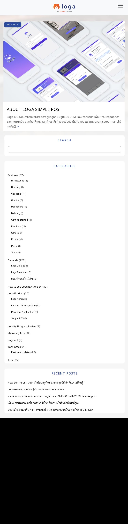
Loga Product (16, 293)
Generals (13, 260)
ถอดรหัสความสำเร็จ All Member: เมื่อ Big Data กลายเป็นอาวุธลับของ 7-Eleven (50, 409)
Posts (14, 246)
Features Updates (21, 352)
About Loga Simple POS (33, 109)
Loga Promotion (19, 272)
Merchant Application (22, 312)
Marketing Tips (16, 333)
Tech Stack (14, 346)
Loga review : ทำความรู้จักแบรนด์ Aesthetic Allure (36, 389)
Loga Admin (17, 298)
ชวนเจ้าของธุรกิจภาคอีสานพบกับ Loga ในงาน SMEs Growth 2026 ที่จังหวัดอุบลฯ (52, 396)
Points (14, 239)
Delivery (15, 213)
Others (15, 232)
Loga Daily (16, 265)
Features (13, 175)
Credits (15, 200)
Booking (15, 187)
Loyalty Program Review (22, 326)
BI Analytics (17, 180)
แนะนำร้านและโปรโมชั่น (22, 278)
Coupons (16, 193)
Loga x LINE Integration (23, 305)
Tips (10, 360)
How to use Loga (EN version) (25, 286)
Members (16, 226)
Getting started (19, 219)
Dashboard (17, 206)
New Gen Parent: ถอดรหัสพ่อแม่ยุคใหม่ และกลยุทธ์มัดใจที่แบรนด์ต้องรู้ (45, 382)
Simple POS (12, 24)
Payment (13, 340)
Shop (14, 252)
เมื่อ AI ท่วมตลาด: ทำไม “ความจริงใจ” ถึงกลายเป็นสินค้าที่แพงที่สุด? (43, 403)
